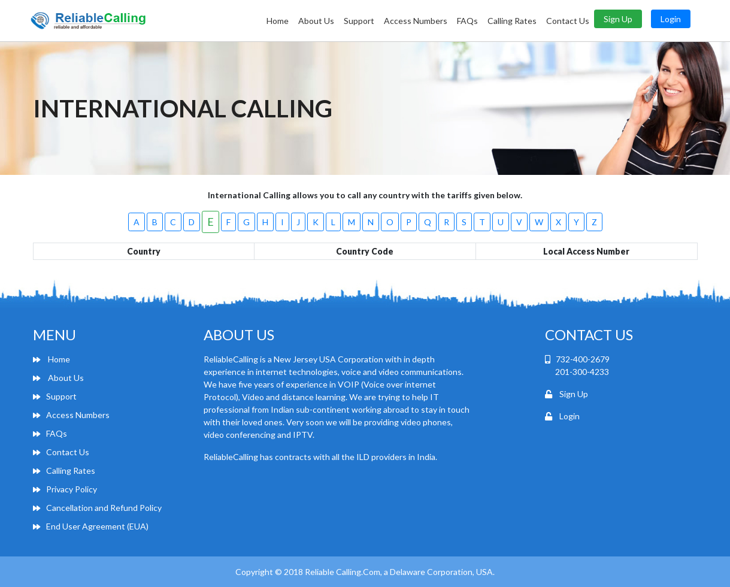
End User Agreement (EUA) (91, 526)
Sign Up (618, 19)
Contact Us (567, 21)
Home (277, 21)
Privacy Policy (65, 489)
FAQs (467, 21)
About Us (316, 21)
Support (359, 21)
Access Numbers (415, 21)
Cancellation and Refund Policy (97, 508)
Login (671, 19)
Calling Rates (512, 21)
